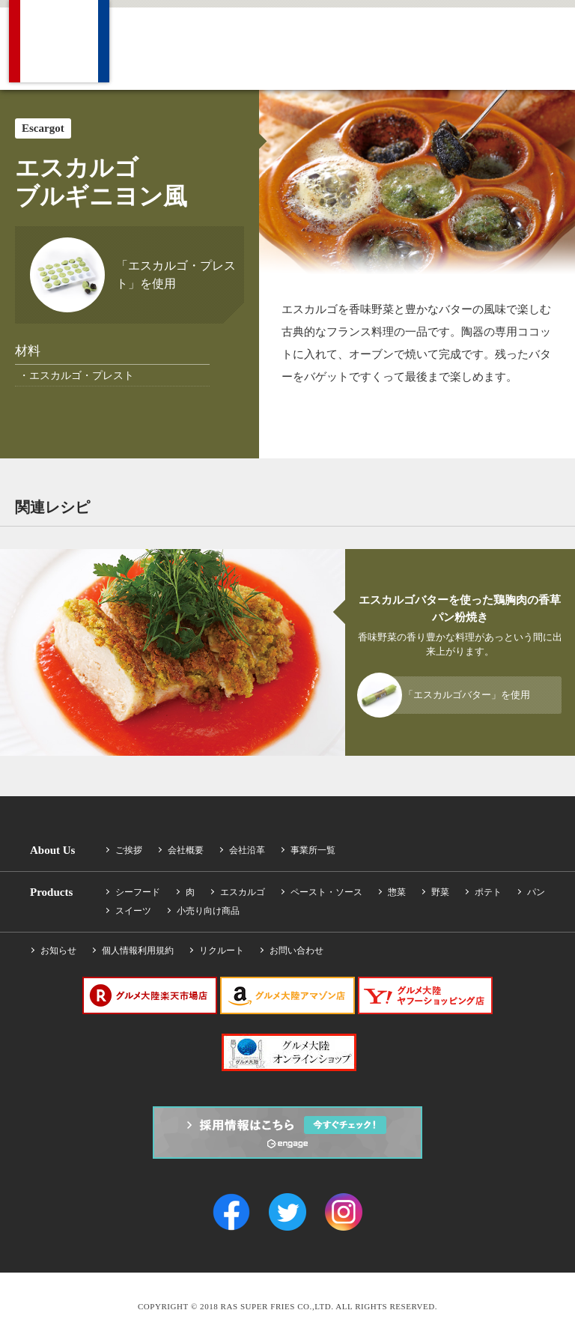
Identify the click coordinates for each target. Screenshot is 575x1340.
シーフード (137, 892)
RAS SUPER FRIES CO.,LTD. (59, 41)
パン (536, 892)
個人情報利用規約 (138, 950)
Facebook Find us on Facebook (560, 45)
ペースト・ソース (326, 892)
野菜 (440, 892)
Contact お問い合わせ (509, 45)
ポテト (488, 892)
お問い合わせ (296, 950)
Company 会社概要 (151, 45)
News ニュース (373, 45)
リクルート (221, 950)
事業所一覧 (312, 850)
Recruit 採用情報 (438, 45)
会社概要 (186, 850)
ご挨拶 (128, 850)
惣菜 (397, 892)
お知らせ (58, 950)
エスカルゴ (242, 892)
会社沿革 (247, 850)
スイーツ (133, 911)
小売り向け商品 (208, 911)
